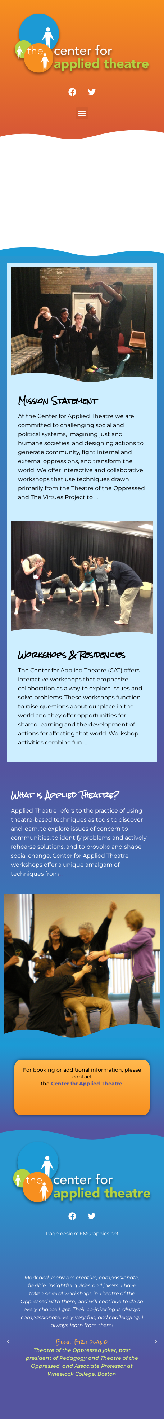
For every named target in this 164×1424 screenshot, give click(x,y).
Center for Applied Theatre (86, 1083)
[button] (82, 113)
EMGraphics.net (99, 1233)
